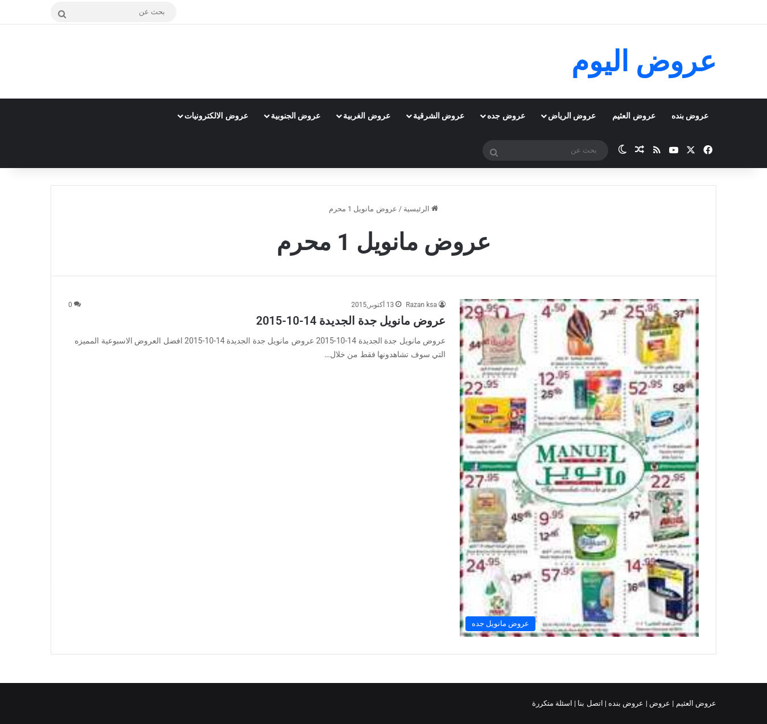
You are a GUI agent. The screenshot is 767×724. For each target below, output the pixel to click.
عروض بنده (689, 115)
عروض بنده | (625, 703)
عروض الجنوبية (295, 115)
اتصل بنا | (589, 703)
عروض (660, 703)
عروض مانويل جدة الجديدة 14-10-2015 (351, 321)
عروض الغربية (366, 115)
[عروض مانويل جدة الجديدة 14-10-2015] (579, 468)
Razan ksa (421, 305)
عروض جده (506, 115)
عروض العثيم (633, 115)
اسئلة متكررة (553, 703)
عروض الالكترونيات (216, 115)
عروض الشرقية (438, 115)
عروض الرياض (572, 115)
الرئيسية (420, 208)
